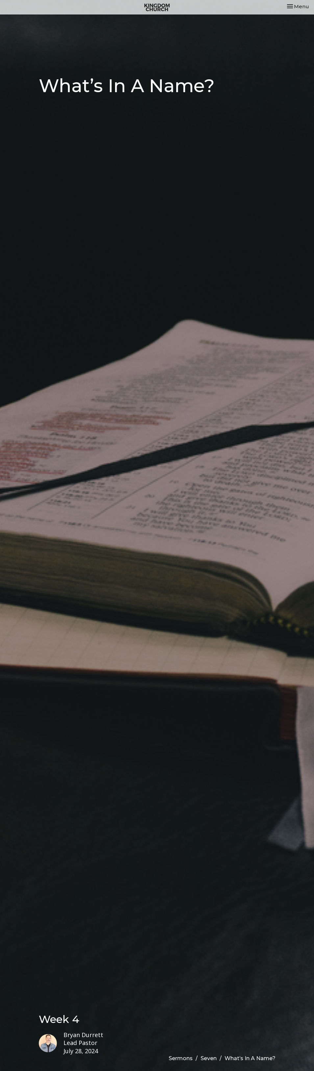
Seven (209, 1058)
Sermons (181, 1058)
